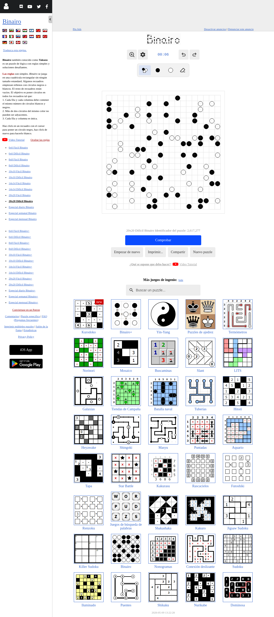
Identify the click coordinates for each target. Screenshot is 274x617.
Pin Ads (77, 29)
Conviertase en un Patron (26, 309)
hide (181, 279)
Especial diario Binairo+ (22, 290)
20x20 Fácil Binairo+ (20, 278)
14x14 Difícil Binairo (20, 189)
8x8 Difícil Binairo (19, 165)
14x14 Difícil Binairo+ (21, 272)
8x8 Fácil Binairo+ (19, 242)
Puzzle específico (30, 316)
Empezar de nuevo (127, 252)
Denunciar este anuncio (241, 29)
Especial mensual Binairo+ (23, 302)
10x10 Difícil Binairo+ (21, 260)
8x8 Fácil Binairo (18, 159)
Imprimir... (155, 252)
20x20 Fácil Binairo (20, 195)
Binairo (11, 21)
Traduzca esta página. (15, 50)
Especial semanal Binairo (23, 212)
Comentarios (12, 316)
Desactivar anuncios (215, 29)
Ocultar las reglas (40, 139)
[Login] (6, 7)
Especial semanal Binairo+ (23, 296)
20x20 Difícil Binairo (21, 201)
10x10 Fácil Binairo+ (20, 254)
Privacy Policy (26, 336)
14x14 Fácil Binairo (20, 183)
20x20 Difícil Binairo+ (21, 284)
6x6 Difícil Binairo (19, 153)
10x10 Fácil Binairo (20, 171)
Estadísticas (30, 330)
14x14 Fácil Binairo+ (20, 266)
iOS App (26, 350)
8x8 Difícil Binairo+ (20, 248)
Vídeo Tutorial (16, 139)
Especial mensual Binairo (23, 218)
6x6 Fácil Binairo (18, 147)
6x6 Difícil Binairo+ (20, 236)
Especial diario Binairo (21, 207)
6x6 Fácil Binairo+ (19, 230)
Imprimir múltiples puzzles (19, 326)
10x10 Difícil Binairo (20, 177)
